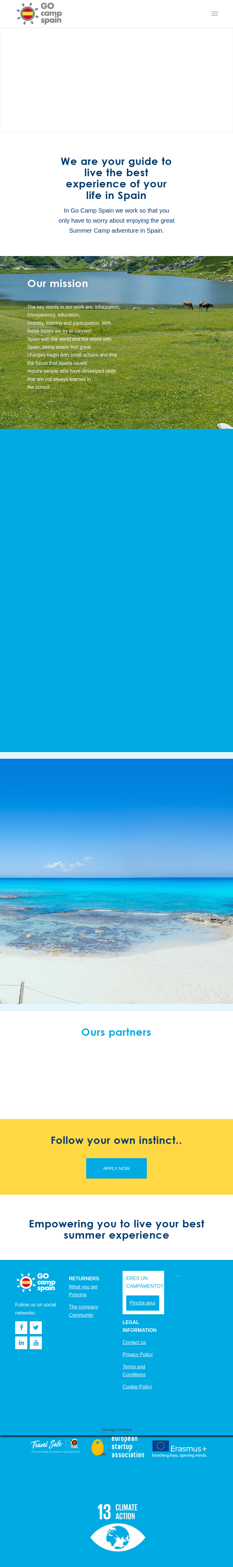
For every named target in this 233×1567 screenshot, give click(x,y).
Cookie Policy (137, 1386)
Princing (77, 1294)
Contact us (134, 1342)
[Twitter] (36, 1327)
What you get (83, 1286)
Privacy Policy (138, 1354)
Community (81, 1315)
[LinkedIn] (21, 1342)
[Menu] (214, 13)
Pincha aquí (143, 1302)
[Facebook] (21, 1327)
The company (83, 1306)
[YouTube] (36, 1342)
